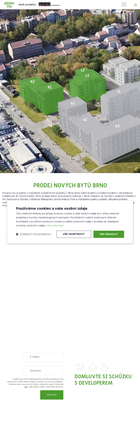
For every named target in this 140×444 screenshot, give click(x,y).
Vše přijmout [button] (108, 234)
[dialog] (70, 222)
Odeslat (52, 394)
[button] (33, 234)
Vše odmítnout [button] (74, 234)
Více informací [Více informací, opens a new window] (55, 225)
